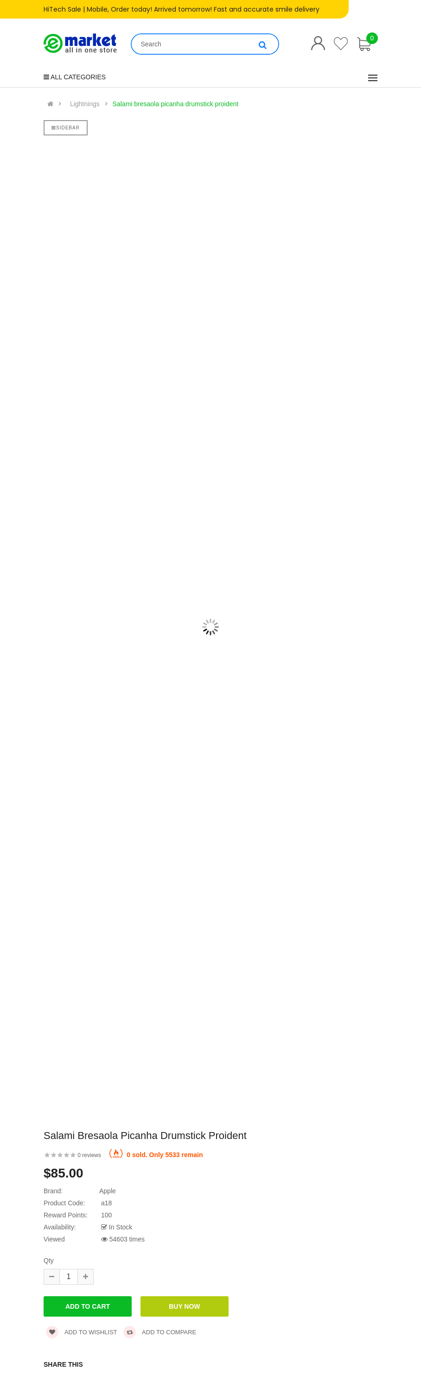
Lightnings (85, 104)
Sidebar (65, 127)
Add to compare (159, 1332)
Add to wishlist (81, 1332)
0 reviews (89, 1155)
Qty (49, 1260)
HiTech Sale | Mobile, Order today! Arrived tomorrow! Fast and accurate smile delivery (181, 9)
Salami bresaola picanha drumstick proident (176, 104)
